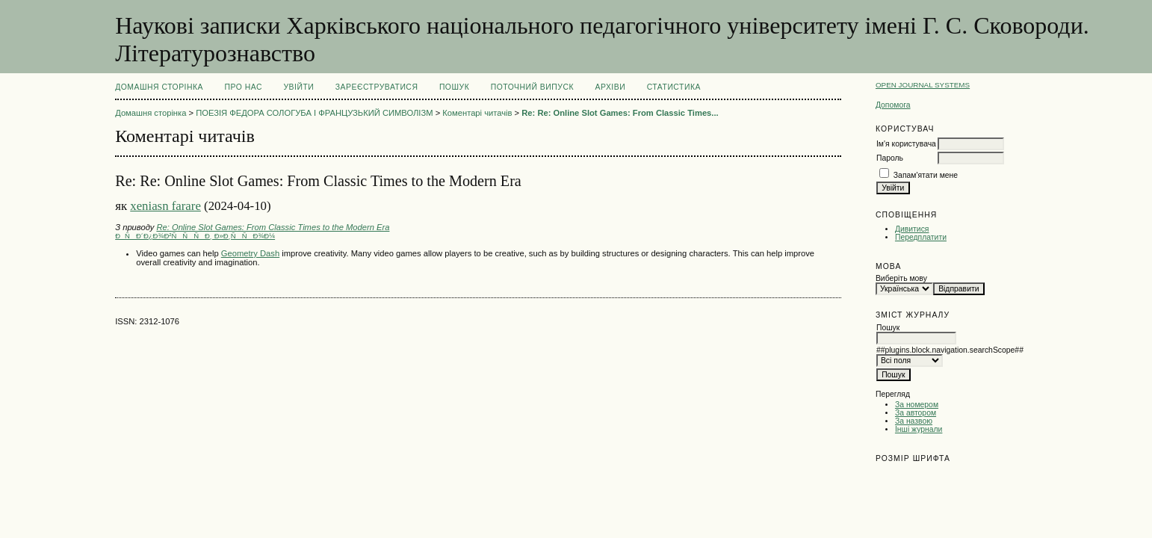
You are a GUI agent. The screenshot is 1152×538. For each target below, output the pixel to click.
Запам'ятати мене (926, 175)
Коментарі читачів (477, 112)
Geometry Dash (250, 253)
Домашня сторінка (159, 87)
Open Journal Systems (923, 85)
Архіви (610, 87)
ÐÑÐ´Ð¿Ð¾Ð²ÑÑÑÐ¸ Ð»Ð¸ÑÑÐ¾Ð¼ (195, 236)
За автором (915, 413)
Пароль (889, 158)
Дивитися (912, 229)
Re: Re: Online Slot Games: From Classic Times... (619, 112)
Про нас (244, 87)
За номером (916, 405)
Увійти (298, 87)
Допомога (893, 105)
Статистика (674, 87)
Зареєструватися (376, 87)
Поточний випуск (532, 87)
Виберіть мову (901, 278)
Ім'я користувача (906, 144)
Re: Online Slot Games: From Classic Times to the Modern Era (272, 227)
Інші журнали (918, 429)
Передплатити (921, 237)
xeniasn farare (165, 206)
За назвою (913, 421)
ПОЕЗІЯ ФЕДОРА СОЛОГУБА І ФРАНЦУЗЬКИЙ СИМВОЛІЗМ (314, 112)
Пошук (454, 87)
